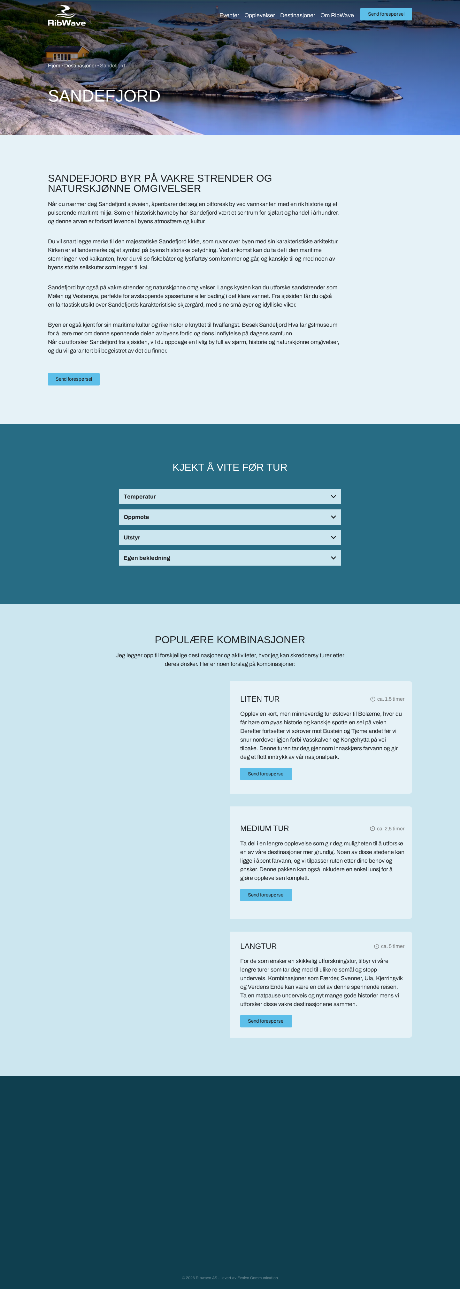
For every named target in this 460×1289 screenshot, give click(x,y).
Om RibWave (337, 15)
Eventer (229, 15)
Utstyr (132, 537)
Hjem (54, 65)
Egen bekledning (147, 558)
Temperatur (140, 496)
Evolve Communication (257, 1277)
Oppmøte (136, 517)
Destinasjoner (297, 15)
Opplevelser (259, 15)
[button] (230, 496)
